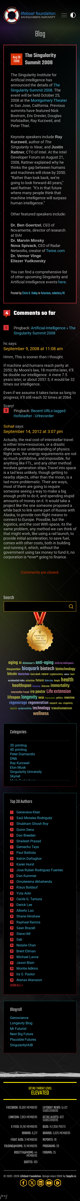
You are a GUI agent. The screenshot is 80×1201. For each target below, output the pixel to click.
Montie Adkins (27, 968)
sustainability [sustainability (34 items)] (25, 708)
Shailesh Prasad (28, 841)
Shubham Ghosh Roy (32, 824)
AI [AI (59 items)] (20, 663)
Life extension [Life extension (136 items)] (59, 691)
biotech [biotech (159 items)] (47, 669)
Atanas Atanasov (29, 980)
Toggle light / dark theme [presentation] (73, 15)
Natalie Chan (26, 945)
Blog (40, 34)
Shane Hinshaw (28, 916)
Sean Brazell (25, 928)
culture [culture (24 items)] (66, 674)
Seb (19, 939)
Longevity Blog (21, 1023)
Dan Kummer (26, 876)
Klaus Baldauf (27, 887)
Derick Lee (24, 905)
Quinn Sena (25, 830)
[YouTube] (49, 1183)
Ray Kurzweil (19, 763)
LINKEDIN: (14, 1117)
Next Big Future (21, 1034)
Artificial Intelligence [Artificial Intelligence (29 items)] (64, 663)
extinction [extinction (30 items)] (30, 680)
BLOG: (46, 1127)
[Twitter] (32, 1183)
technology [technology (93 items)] (41, 708)
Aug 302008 (16, 59)
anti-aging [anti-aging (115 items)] (45, 662)
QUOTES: (28, 1162)
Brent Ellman (26, 951)
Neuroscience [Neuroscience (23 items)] (50, 698)
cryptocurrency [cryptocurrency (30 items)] (56, 674)
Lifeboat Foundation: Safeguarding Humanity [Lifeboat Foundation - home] (29, 15)
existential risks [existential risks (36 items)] (16, 680)
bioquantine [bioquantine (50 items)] (14, 669)
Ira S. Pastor (25, 974)
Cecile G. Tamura (29, 899)
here (62, 282)
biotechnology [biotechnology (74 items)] (65, 669)
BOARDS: (47, 1133)
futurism (46, 293)
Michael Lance (27, 957)
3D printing (18, 745)
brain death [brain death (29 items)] (35, 674)
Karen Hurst (25, 864)
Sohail (8, 426)
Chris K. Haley (30, 293)
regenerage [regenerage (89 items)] (18, 703)
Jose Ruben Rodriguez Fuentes (39, 870)
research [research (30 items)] (53, 703)
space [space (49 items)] (13, 708)
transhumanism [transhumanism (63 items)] (61, 708)
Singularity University (26, 772)
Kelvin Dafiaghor (29, 859)
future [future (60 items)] (40, 680)
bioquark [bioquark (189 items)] (30, 669)
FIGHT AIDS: (17, 1140)
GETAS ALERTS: (51, 1117)
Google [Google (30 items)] (57, 680)
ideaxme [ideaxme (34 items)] (45, 686)
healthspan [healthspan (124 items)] (21, 685)
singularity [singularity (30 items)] (68, 703)
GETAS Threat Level (40, 1092)
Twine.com (55, 250)
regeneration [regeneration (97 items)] (38, 702)
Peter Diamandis (22, 754)
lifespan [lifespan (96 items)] (13, 697)
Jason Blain (25, 963)
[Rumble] (57, 1183)
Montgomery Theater (49, 100)
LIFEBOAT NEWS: (52, 1108)
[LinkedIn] (40, 1183)
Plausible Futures (23, 1040)
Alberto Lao (25, 911)
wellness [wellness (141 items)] (41, 714)
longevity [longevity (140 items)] (29, 697)
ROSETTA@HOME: (24, 1152)
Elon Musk (18, 767)
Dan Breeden (26, 835)
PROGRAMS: (49, 1146)
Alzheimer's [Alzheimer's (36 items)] (29, 663)
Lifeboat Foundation (30, 1176)
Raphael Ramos (28, 922)
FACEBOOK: (12, 1108)
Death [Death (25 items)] (72, 674)
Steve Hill (23, 934)
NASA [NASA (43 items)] (41, 698)
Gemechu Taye (27, 847)
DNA (13, 759)
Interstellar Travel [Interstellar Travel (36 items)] (20, 692)
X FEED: (15, 1127)
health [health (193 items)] (67, 680)
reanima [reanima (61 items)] (69, 698)
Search (71, 606)
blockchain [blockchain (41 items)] (23, 674)
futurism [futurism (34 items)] (49, 680)
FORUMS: (47, 1152)
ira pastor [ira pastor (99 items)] (37, 691)
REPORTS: (48, 1140)
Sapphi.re (71, 1176)
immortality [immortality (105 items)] (60, 685)
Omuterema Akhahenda (34, 882)
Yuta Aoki (23, 893)
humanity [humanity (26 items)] (36, 686)
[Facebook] (23, 1183)
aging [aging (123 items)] (13, 662)
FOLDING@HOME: (13, 1146)
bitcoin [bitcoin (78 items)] (12, 674)
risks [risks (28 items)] (60, 703)
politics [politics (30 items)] (59, 698)
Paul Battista (26, 853)
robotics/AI (58, 293)
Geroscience (19, 1018)
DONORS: (26, 1133)
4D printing (18, 750)
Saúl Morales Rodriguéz (34, 818)
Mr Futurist (18, 1029)
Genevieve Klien (28, 812)
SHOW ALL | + (16, 985)
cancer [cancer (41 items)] (45, 674)
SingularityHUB (21, 1045)
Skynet (15, 776)
